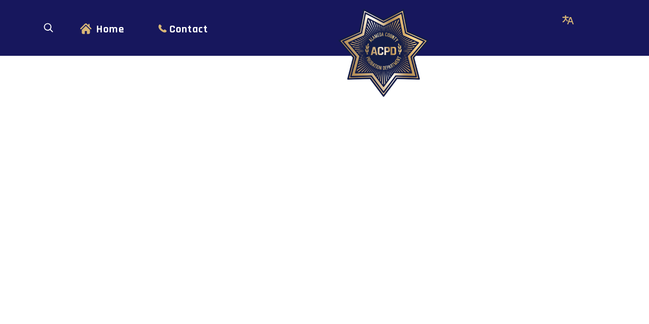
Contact (188, 29)
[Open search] (48, 27)
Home (110, 29)
